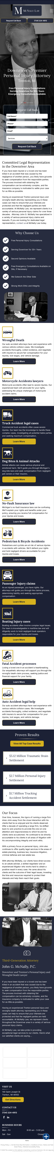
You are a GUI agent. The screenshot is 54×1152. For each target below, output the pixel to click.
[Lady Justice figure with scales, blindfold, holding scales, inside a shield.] (39, 1063)
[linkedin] (8, 1117)
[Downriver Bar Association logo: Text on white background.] (39, 1052)
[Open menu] (52, 10)
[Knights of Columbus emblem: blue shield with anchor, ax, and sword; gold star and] (15, 1052)
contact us (21, 223)
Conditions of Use (36, 1145)
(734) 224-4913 (9, 1112)
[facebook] (4, 1117)
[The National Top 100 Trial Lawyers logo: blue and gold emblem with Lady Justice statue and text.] (15, 1073)
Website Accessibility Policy (31, 1147)
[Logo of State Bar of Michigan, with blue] (15, 1063)
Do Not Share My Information (20, 1145)
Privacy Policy (5, 1145)
